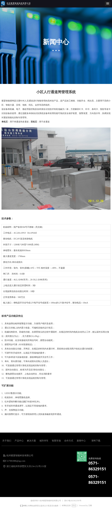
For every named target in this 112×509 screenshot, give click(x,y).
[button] (108, 3)
